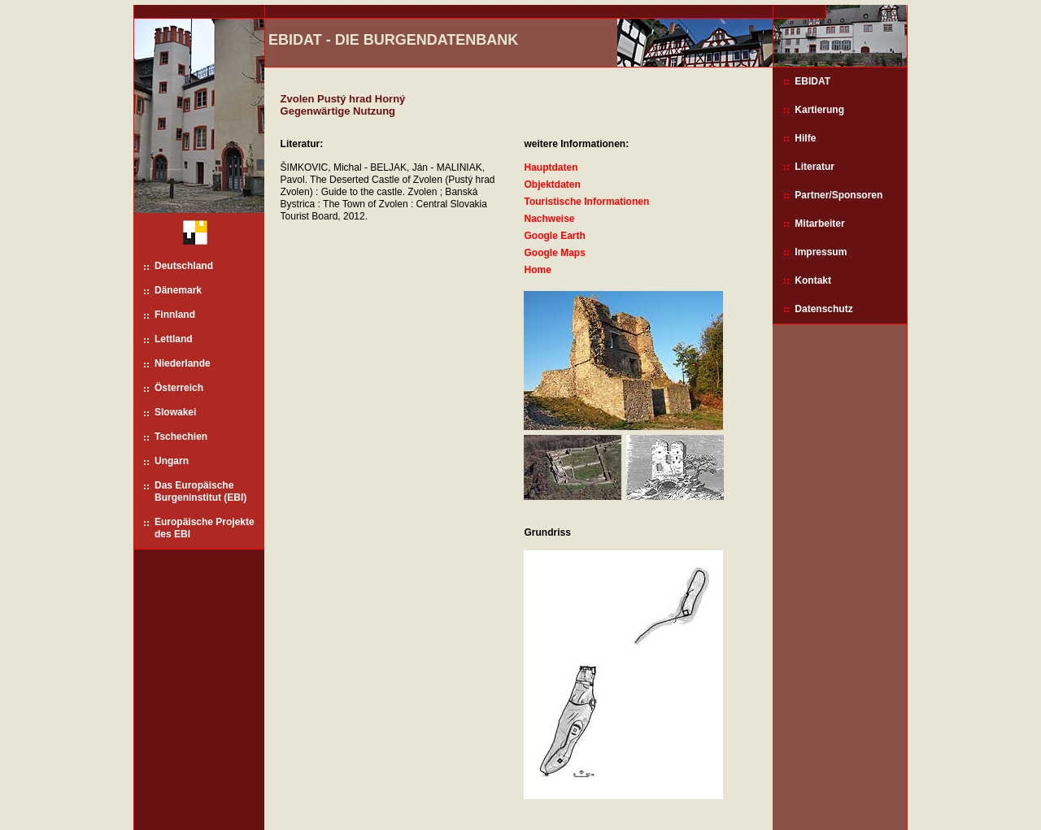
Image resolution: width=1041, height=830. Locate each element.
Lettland (174, 339)
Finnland (175, 314)
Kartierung (819, 109)
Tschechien (181, 436)
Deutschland (184, 266)
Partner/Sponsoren (838, 195)
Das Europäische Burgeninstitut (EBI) (200, 491)
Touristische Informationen (586, 201)
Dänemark (178, 290)
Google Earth (554, 235)
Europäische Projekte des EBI (205, 528)
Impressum (821, 252)
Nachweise (549, 218)
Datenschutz (823, 309)
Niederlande (183, 363)
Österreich (179, 387)
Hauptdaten (550, 167)
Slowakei (175, 412)
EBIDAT (812, 81)
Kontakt (813, 280)
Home (537, 270)
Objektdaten (552, 184)
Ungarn (172, 461)
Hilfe (805, 138)
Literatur (814, 166)
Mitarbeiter (819, 223)
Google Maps (554, 253)
